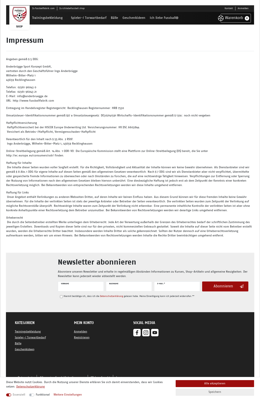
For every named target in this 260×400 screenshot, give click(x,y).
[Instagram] (146, 332)
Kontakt (229, 8)
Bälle (114, 18)
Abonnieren (229, 286)
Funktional (43, 394)
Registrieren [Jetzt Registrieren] (81, 337)
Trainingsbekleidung (47, 18)
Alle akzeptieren (214, 383)
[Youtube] (155, 332)
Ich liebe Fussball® (164, 18)
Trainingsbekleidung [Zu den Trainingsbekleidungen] (28, 331)
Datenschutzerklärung (30, 386)
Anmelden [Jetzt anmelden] (80, 331)
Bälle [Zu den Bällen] (18, 343)
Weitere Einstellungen (68, 394)
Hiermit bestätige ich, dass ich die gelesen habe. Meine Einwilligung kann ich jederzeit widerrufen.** (129, 296)
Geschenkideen (133, 18)
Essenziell (19, 394)
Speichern (215, 392)
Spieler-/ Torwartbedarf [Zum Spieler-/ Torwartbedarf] (30, 337)
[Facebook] (137, 332)
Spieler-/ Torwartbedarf (88, 18)
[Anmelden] (243, 8)
